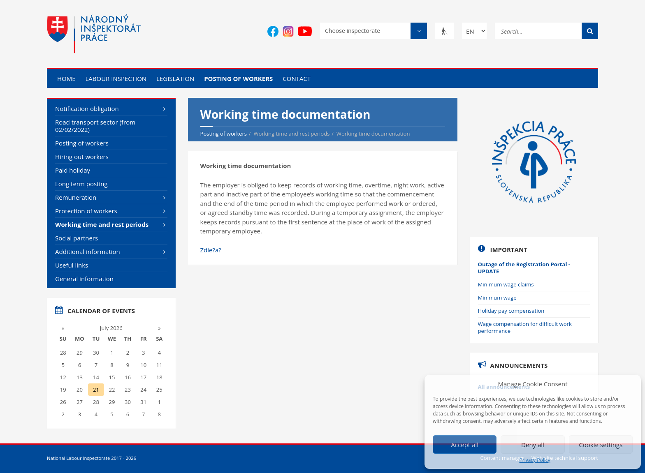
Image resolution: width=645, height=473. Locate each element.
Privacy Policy (535, 460)
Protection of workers (86, 211)
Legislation (175, 78)
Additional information (87, 251)
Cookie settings (600, 445)
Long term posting (81, 184)
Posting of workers (238, 78)
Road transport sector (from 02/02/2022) (95, 126)
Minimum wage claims (506, 284)
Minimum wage (497, 297)
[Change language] (474, 31)
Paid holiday (72, 170)
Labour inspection (115, 78)
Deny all (532, 445)
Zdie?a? (210, 250)
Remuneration (75, 197)
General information (84, 279)
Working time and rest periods (101, 224)
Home (66, 78)
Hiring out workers (82, 156)
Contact (297, 78)
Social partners (76, 238)
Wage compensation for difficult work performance (525, 327)
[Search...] (546, 30)
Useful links (71, 265)
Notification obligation (87, 108)
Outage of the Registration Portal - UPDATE (524, 268)
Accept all (464, 445)
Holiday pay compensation (511, 310)
